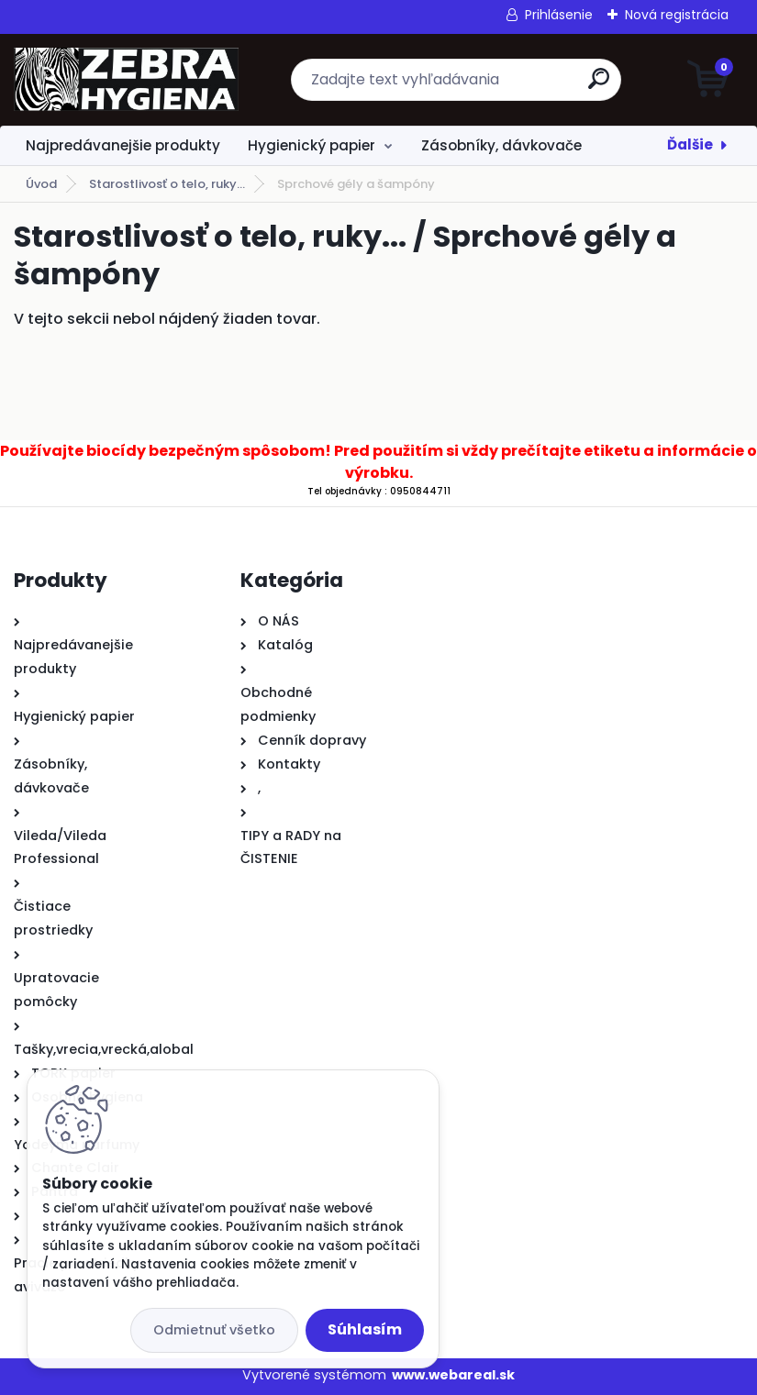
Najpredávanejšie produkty (123, 145)
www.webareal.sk (453, 1375)
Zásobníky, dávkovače (501, 145)
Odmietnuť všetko (214, 1330)
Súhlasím (365, 1329)
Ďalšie (690, 144)
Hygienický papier (311, 145)
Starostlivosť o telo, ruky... (167, 184)
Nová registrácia (677, 15)
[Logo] (126, 80)
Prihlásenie (559, 15)
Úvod (41, 184)
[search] (598, 86)
